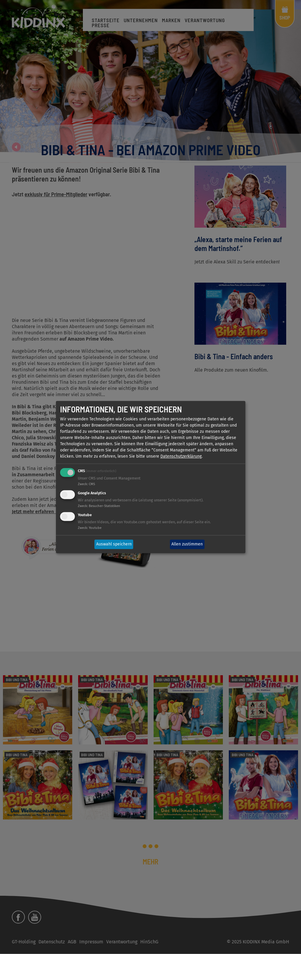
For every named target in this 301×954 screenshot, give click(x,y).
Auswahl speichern (114, 544)
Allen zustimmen (187, 544)
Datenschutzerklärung (181, 456)
